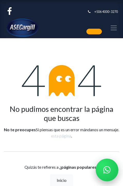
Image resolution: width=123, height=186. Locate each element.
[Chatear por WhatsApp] (107, 170)
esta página (61, 135)
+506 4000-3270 (106, 12)
